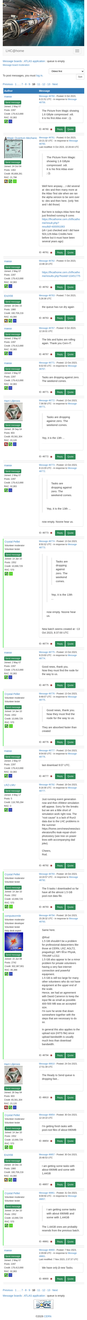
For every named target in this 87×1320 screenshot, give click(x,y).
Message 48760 (47, 96)
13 (48, 84)
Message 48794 (47, 915)
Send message (12, 102)
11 (38, 84)
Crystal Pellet (12, 541)
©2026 (43, 1316)
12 (43, 84)
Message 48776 (47, 693)
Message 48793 (47, 874)
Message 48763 (47, 295)
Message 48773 (47, 465)
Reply (60, 129)
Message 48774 (47, 541)
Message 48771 (47, 362)
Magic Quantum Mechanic (22, 138)
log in (39, 75)
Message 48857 (47, 1154)
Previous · (9, 84)
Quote (70, 129)
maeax (8, 96)
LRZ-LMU (10, 785)
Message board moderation (16, 65)
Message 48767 (47, 328)
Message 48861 (47, 1193)
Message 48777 (47, 750)
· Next (54, 84)
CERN (47, 1316)
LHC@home (15, 51)
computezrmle (13, 915)
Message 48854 (47, 1114)
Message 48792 (47, 784)
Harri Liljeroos (12, 400)
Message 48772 (47, 400)
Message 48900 (47, 1250)
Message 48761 (47, 137)
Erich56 (8, 295)
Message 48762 (47, 261)
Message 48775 (47, 652)
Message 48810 (47, 1063)
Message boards (12, 61)
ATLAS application (34, 61)
